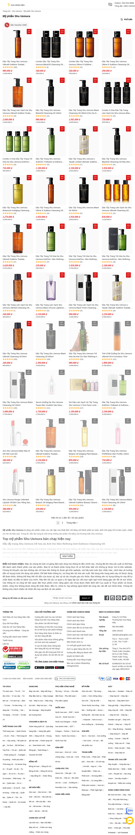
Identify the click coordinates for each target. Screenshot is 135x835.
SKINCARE (33, 686)
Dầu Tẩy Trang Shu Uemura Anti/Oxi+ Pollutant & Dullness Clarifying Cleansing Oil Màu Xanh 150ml (51, 160)
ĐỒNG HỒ (33, 762)
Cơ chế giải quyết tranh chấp (79, 645)
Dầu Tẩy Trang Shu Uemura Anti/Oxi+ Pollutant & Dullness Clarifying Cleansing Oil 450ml (115, 404)
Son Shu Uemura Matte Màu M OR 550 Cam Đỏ (16, 452)
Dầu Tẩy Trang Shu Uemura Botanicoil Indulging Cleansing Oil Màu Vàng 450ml (17, 209)
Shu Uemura (17, 11)
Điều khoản (28, 679)
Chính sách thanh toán (76, 631)
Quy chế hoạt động (10, 623)
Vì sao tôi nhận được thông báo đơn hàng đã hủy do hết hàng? (48, 647)
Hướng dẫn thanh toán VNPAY (15, 637)
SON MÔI (85, 731)
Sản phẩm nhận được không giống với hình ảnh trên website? (49, 640)
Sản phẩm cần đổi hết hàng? (46, 623)
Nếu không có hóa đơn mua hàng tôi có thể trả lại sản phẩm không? (48, 628)
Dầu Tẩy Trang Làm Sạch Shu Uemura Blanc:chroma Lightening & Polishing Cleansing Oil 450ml (50, 306)
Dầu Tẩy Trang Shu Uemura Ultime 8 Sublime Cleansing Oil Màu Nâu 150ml (49, 209)
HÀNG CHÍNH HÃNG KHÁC (119, 790)
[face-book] (106, 598)
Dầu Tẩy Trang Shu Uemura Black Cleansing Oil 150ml (18, 403)
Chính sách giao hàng (76, 624)
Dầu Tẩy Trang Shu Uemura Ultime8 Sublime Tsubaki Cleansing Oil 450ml (48, 452)
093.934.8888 (128, 3)
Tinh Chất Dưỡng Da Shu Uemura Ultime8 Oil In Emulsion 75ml (117, 355)
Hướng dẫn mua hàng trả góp (79, 660)
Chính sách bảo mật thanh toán (80, 635)
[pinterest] (118, 598)
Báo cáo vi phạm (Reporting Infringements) (78, 664)
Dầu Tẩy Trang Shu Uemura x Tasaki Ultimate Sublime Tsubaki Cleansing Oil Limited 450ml (116, 306)
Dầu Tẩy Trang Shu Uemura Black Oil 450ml (84, 209)
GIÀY (110, 686)
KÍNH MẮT (59, 747)
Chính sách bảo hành (75, 621)
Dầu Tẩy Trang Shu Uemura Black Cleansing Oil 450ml (51, 355)
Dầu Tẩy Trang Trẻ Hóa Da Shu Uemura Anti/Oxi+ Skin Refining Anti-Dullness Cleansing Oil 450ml (117, 258)
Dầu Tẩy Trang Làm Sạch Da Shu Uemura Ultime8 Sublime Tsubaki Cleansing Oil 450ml (17, 112)
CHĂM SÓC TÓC (62, 768)
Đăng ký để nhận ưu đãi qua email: (18, 598)
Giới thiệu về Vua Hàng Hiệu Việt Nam (16, 618)
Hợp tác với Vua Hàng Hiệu (14, 627)
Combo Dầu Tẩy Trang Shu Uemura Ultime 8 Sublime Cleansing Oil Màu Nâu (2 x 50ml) (83, 63)
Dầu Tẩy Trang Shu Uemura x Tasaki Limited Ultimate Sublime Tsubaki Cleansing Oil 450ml (83, 160)
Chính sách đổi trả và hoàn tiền (79, 628)
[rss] (130, 598)
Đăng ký (86, 598)
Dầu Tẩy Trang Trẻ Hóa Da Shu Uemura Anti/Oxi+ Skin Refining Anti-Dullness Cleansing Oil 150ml (84, 258)
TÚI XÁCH (7, 686)
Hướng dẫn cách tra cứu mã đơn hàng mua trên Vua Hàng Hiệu (48, 618)
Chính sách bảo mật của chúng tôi (86, 603)
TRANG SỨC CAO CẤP (117, 760)
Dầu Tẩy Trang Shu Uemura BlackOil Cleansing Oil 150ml (48, 111)
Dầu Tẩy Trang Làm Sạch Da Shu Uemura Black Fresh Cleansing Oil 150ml (84, 306)
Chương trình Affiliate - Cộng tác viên (16, 631)
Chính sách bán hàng (75, 617)
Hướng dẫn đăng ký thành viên (79, 652)
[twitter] (124, 598)
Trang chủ (6, 11)
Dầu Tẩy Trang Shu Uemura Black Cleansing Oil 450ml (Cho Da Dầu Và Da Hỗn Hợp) (84, 112)
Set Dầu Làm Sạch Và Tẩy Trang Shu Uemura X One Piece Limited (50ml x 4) (83, 404)
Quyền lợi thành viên (75, 656)
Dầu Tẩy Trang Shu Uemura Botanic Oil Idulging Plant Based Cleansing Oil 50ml (50, 501)
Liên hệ (6, 644)
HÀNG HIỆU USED (62, 794)
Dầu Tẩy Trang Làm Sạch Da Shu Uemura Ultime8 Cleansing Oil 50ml (17, 306)
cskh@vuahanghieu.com (122, 635)
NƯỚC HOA (60, 707)
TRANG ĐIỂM (87, 752)
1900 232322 (129, 6)
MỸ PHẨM (85, 686)
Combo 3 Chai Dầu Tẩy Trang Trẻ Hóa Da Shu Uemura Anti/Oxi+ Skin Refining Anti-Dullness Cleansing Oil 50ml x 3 (17, 160)
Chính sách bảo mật (75, 638)
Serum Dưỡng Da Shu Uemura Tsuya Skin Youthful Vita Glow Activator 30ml (49, 404)
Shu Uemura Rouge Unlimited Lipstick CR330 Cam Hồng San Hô (16, 501)
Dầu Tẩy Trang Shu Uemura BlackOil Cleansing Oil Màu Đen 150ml (116, 160)
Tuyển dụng (8, 640)
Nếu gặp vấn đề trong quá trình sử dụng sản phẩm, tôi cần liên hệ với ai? (49, 655)
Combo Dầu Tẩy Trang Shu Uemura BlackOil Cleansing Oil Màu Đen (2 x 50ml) (49, 63)
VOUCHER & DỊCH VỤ (38, 722)
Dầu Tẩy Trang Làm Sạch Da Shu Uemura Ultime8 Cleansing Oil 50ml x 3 (116, 209)
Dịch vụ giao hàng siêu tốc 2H (79, 649)
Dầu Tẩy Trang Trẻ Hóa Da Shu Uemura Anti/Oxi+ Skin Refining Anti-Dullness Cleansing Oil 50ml (50, 258)
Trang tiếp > (72, 523)
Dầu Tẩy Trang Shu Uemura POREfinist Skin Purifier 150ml (115, 452)
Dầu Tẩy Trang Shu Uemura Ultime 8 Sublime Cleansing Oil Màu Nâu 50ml (115, 63)
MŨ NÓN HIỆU (34, 787)
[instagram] (112, 598)
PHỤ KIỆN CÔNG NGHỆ (64, 686)
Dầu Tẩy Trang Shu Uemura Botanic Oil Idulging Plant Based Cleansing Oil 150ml (83, 452)
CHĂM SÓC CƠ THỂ (37, 818)
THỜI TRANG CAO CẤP (12, 726)
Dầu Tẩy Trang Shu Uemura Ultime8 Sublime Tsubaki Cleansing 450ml (15, 258)
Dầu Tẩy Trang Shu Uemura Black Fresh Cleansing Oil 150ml (117, 501)
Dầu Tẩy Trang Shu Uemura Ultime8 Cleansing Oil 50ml (15, 355)
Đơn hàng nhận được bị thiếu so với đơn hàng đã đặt (48, 634)
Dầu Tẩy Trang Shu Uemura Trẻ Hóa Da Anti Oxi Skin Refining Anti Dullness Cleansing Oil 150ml (84, 355)
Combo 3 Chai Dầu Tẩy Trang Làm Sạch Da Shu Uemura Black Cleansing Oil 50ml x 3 (116, 112)
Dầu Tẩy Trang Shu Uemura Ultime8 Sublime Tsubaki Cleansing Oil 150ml (15, 63)
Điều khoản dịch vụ (75, 642)
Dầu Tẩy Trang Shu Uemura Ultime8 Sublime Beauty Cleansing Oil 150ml (84, 501)
